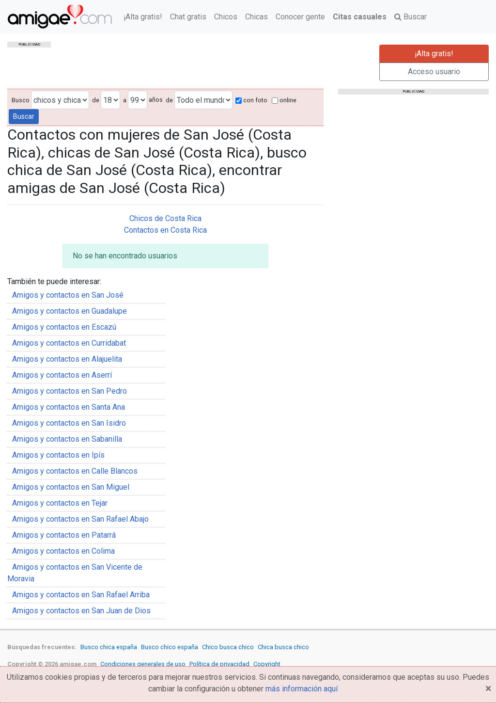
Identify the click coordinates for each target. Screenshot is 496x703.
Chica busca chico (283, 647)
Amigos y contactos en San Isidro (69, 423)
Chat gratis (188, 16)
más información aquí (301, 688)
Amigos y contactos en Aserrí (62, 375)
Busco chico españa (169, 647)
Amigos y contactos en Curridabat (69, 343)
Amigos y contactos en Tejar (60, 503)
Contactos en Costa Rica (165, 230)
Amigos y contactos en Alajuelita (67, 359)
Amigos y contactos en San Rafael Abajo (80, 519)
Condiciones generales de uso (143, 664)
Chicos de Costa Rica (165, 218)
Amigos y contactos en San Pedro (69, 391)
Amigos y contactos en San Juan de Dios (81, 610)
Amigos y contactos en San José (68, 295)
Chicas (256, 16)
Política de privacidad (219, 664)
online (284, 100)
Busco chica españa (108, 647)
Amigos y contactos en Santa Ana (68, 407)
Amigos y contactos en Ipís (58, 455)
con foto (251, 100)
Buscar (410, 16)
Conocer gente (300, 16)
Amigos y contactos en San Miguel (70, 487)
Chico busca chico (228, 647)
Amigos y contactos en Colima (63, 551)
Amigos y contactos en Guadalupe (69, 311)
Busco (21, 100)
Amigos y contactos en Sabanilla (67, 439)
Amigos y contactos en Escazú (64, 327)
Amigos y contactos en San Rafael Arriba (81, 594)
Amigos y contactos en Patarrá (64, 535)
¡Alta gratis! (143, 16)
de (95, 100)
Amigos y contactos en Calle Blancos (75, 471)
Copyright (266, 664)
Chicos (225, 16)
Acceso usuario (434, 71)
